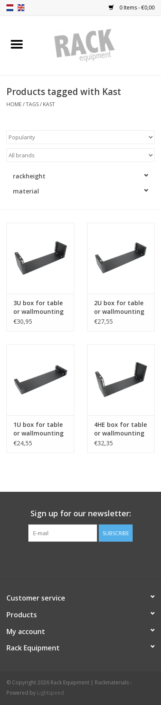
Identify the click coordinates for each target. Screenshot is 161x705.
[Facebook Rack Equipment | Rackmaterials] (81, 559)
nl (9, 7)
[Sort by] (80, 137)
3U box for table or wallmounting (38, 307)
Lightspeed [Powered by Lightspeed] (50, 692)
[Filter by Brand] (80, 155)
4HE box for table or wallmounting (120, 428)
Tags (32, 104)
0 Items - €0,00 (132, 7)
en (21, 7)
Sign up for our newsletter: (80, 513)
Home (13, 104)
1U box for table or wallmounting (38, 428)
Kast (49, 104)
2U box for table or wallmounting (119, 307)
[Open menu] (16, 43)
